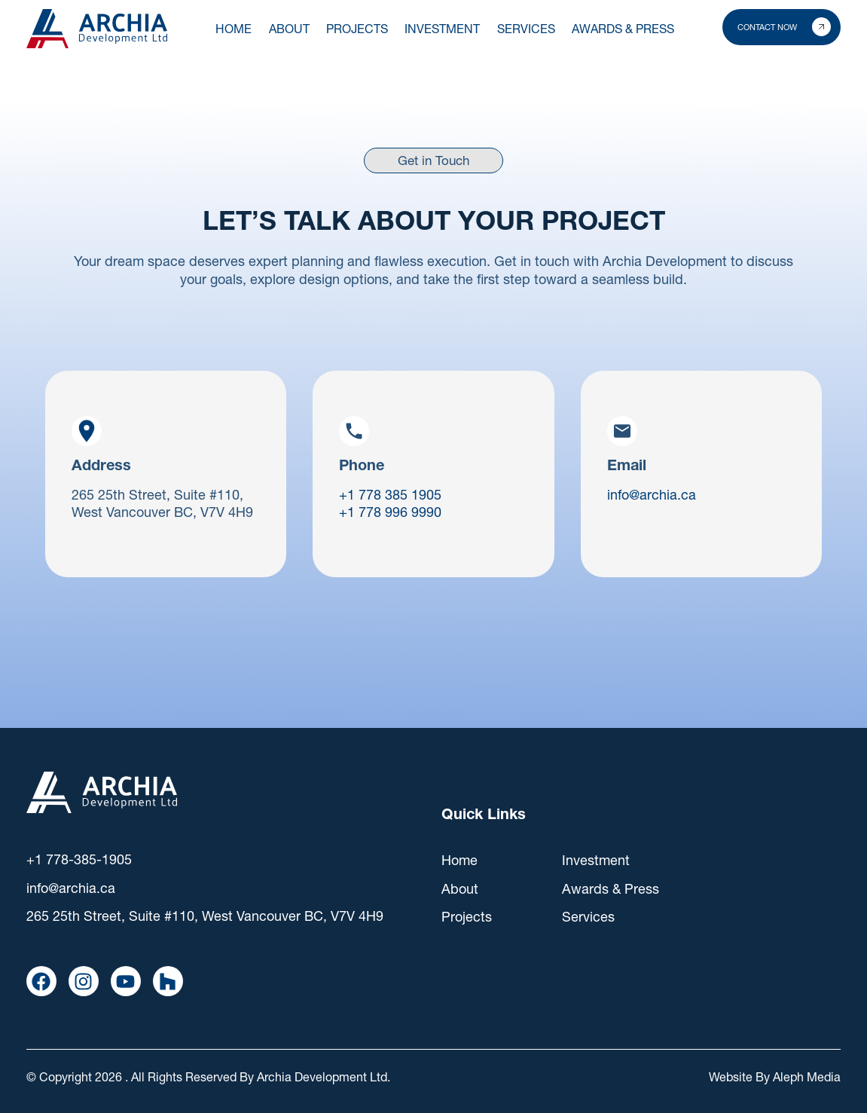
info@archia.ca (651, 494)
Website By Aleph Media (775, 1076)
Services (588, 916)
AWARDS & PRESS (623, 28)
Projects (466, 916)
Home (233, 28)
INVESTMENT (442, 28)
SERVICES (526, 28)
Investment (596, 860)
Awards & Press (610, 888)
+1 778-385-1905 (79, 859)
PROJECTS (357, 28)
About (289, 28)
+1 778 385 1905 (390, 494)
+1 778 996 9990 (390, 512)
